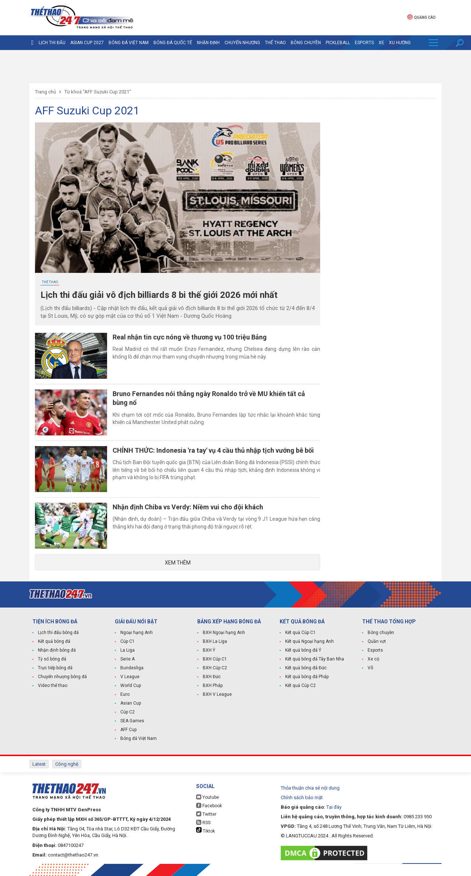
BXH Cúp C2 (215, 667)
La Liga (127, 650)
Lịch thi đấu (52, 42)
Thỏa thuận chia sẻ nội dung (310, 788)
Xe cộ (373, 659)
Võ (370, 667)
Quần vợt (377, 641)
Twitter (206, 814)
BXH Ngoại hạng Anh (224, 632)
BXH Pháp (213, 685)
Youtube (207, 797)
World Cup (130, 685)
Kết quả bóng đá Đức (306, 667)
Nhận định (208, 42)
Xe (381, 42)
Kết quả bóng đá (54, 641)
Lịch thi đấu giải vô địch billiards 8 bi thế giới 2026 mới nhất (158, 295)
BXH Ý (209, 650)
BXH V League (217, 694)
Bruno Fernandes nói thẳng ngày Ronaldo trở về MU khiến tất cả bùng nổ (209, 398)
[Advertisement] (235, 66)
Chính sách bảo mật (302, 797)
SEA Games (132, 720)
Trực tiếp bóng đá (55, 667)
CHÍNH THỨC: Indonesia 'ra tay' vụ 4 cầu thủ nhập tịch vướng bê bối (213, 450)
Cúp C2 (127, 712)
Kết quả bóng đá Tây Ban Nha (314, 659)
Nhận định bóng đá (57, 650)
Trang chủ (45, 92)
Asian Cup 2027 (87, 42)
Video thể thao (52, 685)
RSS (203, 822)
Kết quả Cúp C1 (300, 632)
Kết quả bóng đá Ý (303, 650)
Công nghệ (66, 764)
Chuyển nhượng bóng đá (62, 676)
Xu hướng (400, 42)
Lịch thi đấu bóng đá (58, 632)
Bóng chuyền (306, 42)
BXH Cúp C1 (215, 659)
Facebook (209, 805)
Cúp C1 (127, 641)
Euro (125, 694)
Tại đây (333, 807)
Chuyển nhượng (242, 42)
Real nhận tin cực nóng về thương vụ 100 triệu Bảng (190, 337)
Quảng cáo (421, 16)
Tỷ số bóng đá (52, 659)
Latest (39, 764)
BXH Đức (212, 676)
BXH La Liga (215, 641)
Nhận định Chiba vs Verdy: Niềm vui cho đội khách (188, 507)
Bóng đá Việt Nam (129, 42)
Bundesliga (132, 667)
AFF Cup (128, 729)
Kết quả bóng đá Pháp (307, 676)
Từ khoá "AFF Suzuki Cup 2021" (97, 92)
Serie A (127, 659)
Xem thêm (178, 563)
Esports (364, 42)
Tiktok (205, 830)
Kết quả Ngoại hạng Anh (309, 641)
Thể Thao (275, 42)
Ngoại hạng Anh (136, 632)
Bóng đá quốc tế (172, 42)
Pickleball (338, 42)
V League (129, 676)
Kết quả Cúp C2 (300, 685)
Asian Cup (130, 703)
